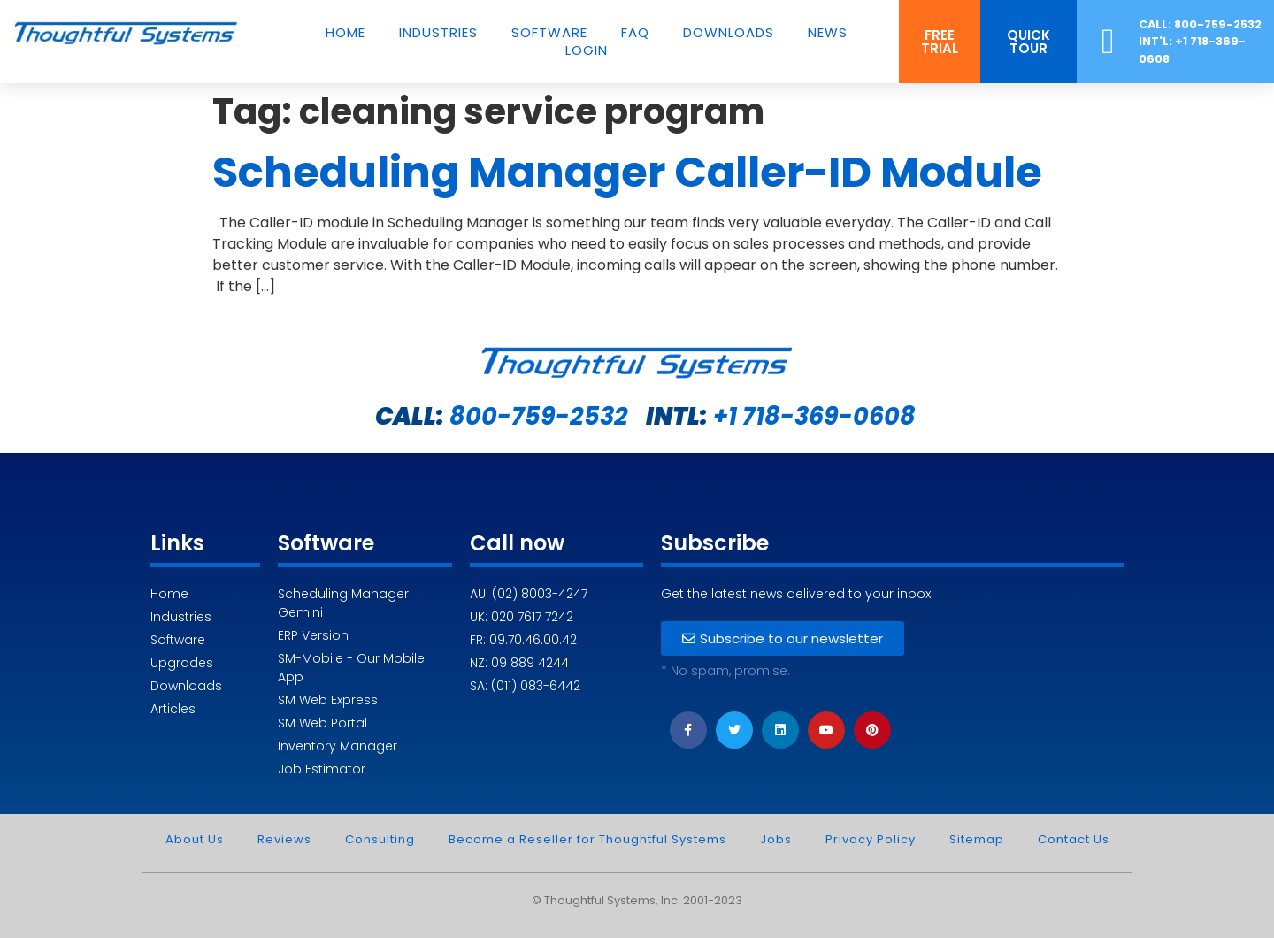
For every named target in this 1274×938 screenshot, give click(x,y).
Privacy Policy (870, 839)
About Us (194, 839)
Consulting (380, 839)
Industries (438, 33)
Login (586, 50)
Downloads (728, 33)
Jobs (776, 839)
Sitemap (976, 839)
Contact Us (1073, 839)
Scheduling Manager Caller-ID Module (627, 172)
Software (549, 33)
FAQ (635, 33)
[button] (939, 41)
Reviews (284, 839)
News (828, 33)
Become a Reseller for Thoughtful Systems (587, 839)
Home (345, 33)
